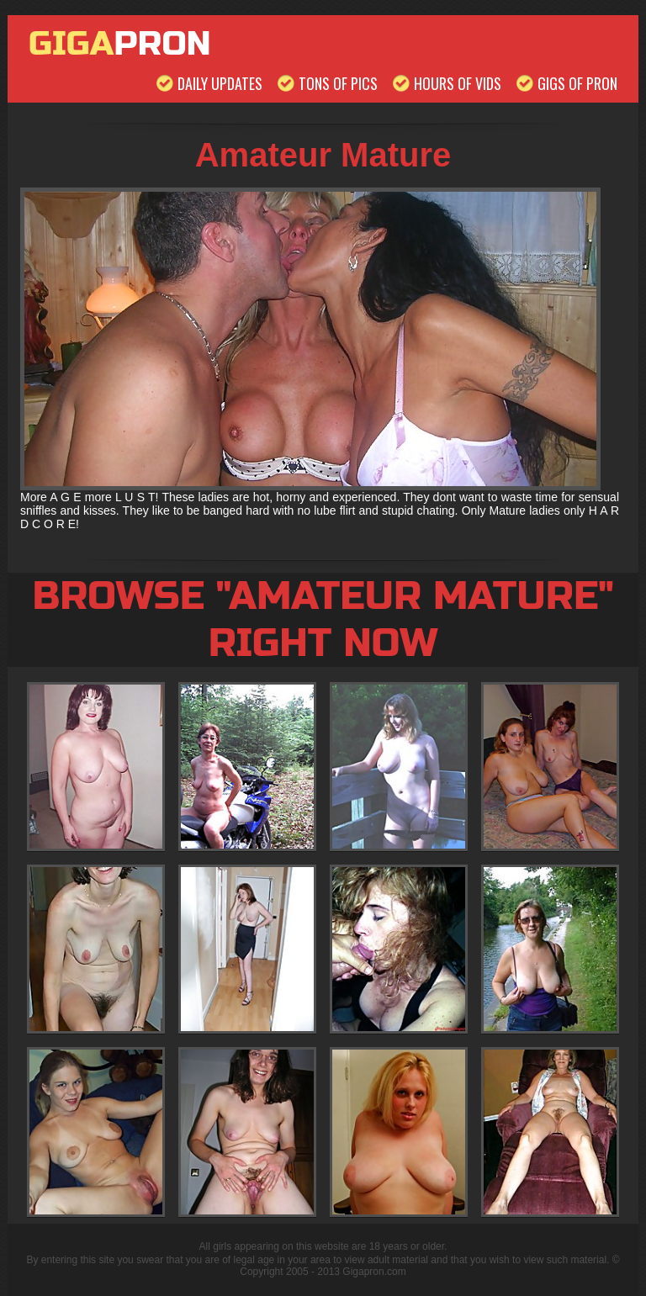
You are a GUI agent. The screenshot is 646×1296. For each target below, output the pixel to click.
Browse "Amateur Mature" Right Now (322, 620)
